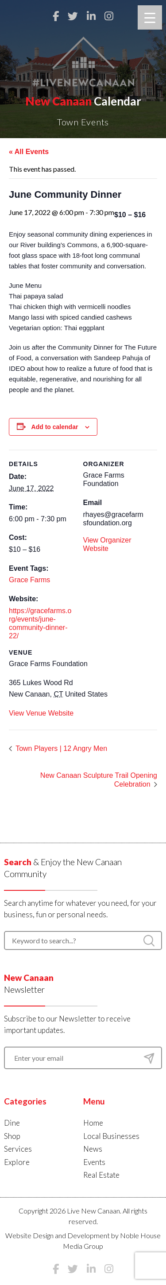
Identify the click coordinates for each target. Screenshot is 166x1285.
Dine (12, 1122)
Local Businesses (111, 1136)
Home (93, 1122)
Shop (12, 1136)
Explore (17, 1162)
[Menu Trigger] (150, 17)
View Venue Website (41, 713)
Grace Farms (29, 580)
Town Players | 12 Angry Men (60, 748)
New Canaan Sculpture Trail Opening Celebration (98, 780)
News (92, 1148)
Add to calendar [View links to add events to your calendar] (54, 426)
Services (18, 1148)
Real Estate (101, 1174)
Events (94, 1162)
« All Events (29, 151)
